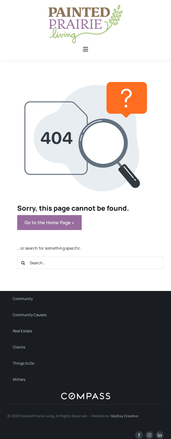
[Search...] (90, 263)
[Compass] (85, 394)
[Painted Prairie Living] (85, 7)
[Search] (23, 263)
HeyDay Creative (124, 416)
